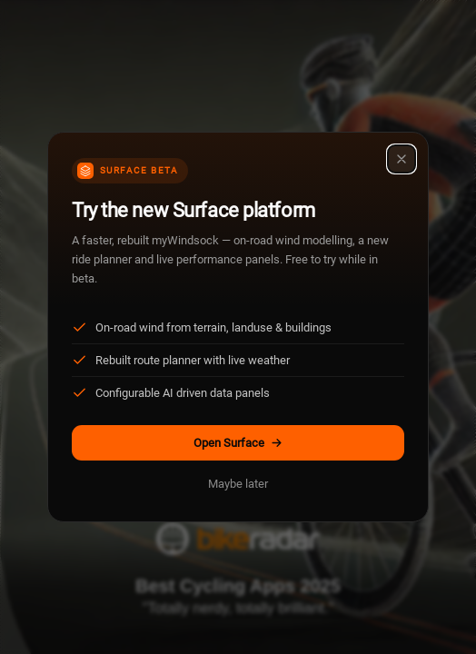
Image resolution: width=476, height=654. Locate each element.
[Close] (401, 159)
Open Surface (238, 443)
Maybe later (238, 483)
